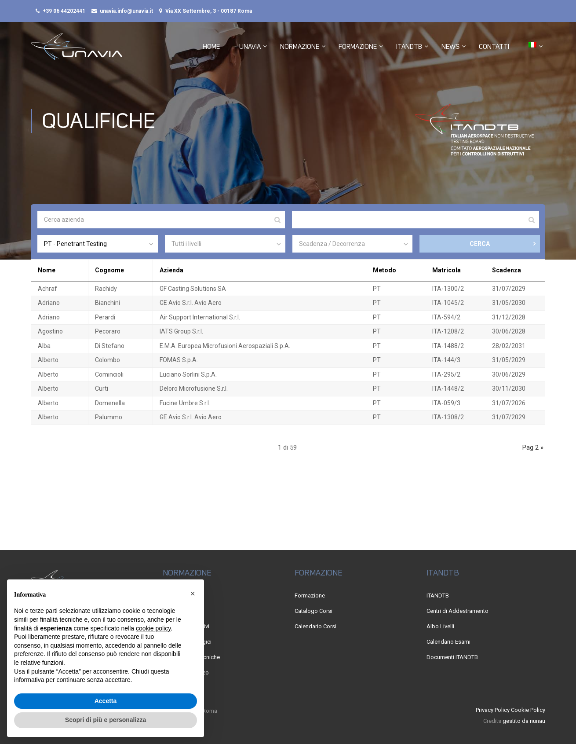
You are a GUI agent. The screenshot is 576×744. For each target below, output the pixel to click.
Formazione (358, 47)
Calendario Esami (448, 641)
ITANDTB (409, 47)
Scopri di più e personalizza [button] (105, 719)
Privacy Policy (493, 710)
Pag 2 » (532, 449)
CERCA (480, 245)
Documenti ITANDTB (452, 657)
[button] (193, 593)
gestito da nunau (524, 721)
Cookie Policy (528, 710)
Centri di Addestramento (458, 611)
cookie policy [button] (153, 628)
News (450, 47)
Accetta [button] (106, 700)
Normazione (299, 47)
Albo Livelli (440, 626)
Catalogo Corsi (313, 611)
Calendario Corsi (315, 626)
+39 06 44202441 (64, 11)
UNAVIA (250, 47)
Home (211, 47)
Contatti (494, 47)
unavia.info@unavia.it (126, 11)
